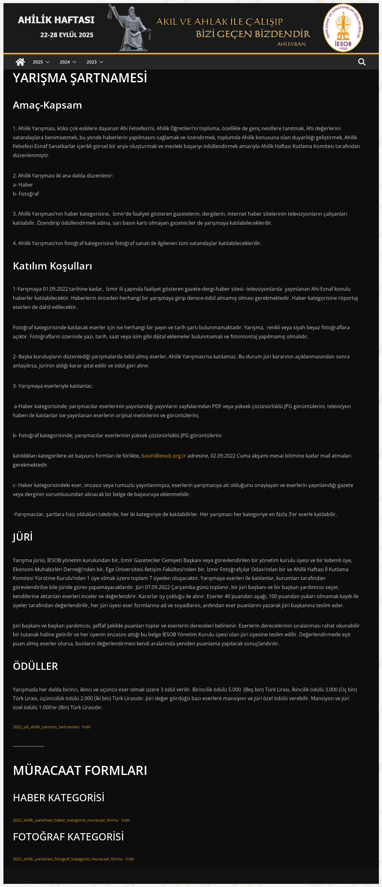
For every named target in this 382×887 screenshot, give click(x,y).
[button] (46, 62)
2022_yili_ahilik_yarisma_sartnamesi (46, 727)
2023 (92, 62)
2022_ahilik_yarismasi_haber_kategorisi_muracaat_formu (66, 820)
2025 (38, 62)
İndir (86, 727)
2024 (65, 62)
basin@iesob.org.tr (163, 455)
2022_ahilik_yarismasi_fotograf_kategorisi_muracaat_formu (68, 859)
